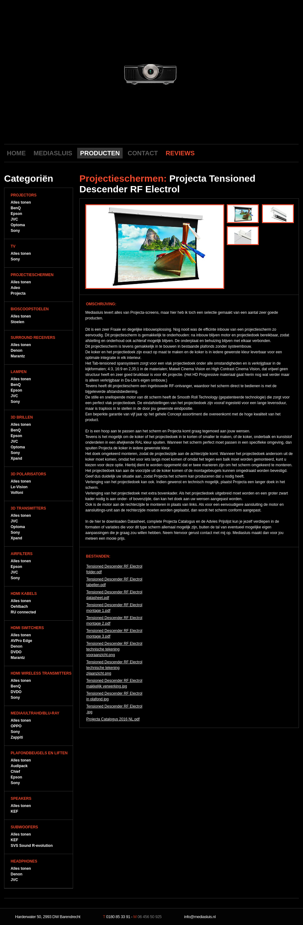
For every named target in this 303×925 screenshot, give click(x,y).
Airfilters (22, 554)
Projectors (23, 195)
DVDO (16, 652)
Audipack (19, 766)
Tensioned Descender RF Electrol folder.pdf (114, 569)
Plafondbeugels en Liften (39, 753)
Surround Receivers (33, 337)
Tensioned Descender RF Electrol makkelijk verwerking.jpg (114, 683)
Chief (15, 771)
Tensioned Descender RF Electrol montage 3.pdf (114, 633)
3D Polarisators (28, 474)
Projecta (18, 293)
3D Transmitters (28, 508)
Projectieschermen (32, 275)
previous (95, 73)
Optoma (18, 225)
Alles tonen (21, 202)
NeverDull (278, 916)
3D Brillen (22, 417)
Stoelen (17, 322)
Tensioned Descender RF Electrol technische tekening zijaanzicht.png (114, 668)
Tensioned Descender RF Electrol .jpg (114, 709)
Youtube (263, 153)
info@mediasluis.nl (199, 916)
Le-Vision (19, 487)
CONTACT (143, 153)
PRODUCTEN (100, 153)
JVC (14, 219)
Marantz (18, 356)
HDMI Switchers (27, 628)
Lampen (19, 372)
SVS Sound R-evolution (32, 845)
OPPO (16, 726)
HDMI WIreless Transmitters (41, 673)
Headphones (24, 861)
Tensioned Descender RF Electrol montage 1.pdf (114, 608)
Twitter (283, 153)
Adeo (15, 288)
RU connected (23, 612)
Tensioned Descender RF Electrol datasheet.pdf (114, 595)
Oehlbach (19, 606)
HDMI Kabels (24, 593)
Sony (15, 230)
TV (13, 246)
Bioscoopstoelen (30, 309)
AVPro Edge (21, 641)
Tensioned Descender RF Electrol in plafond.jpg (114, 696)
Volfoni (17, 492)
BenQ (16, 208)
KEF (14, 811)
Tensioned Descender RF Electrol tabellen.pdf (114, 582)
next (207, 73)
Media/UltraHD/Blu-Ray (35, 713)
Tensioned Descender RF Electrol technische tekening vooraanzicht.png (114, 649)
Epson (16, 213)
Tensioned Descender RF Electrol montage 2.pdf (114, 621)
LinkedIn (292, 153)
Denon (16, 350)
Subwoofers (24, 827)
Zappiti (17, 737)
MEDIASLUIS (53, 153)
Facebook (273, 153)
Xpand (16, 458)
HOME (16, 153)
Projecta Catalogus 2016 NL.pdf (113, 719)
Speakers (21, 798)
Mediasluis (152, 34)
